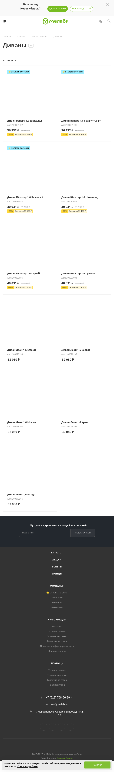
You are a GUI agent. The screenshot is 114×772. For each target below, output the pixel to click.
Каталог (57, 552)
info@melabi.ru (59, 704)
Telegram (52, 727)
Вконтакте (43, 727)
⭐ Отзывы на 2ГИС (57, 592)
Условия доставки (57, 636)
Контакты (57, 602)
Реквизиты (57, 607)
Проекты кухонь (57, 685)
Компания (57, 585)
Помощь (57, 663)
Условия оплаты (57, 631)
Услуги (57, 566)
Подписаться (83, 533)
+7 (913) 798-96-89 (58, 697)
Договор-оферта (57, 651)
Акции (57, 559)
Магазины (57, 626)
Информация (57, 619)
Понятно (97, 765)
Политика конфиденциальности (57, 646)
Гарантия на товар (57, 641)
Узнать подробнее (27, 766)
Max (70, 727)
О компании (57, 597)
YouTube (61, 727)
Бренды (57, 573)
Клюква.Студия (65, 758)
